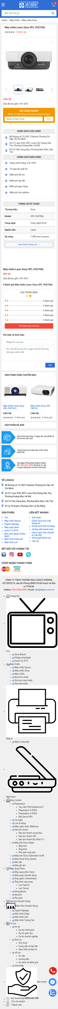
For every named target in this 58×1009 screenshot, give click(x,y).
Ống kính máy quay (22, 882)
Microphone (19, 891)
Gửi (49, 118)
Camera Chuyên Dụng (18, 901)
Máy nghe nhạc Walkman (25, 826)
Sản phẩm (8, 512)
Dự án (16, 926)
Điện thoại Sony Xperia (24, 859)
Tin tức (11, 923)
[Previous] (6, 89)
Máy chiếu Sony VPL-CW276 (41, 407)
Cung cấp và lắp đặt (28, 946)
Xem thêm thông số (29, 244)
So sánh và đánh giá (28, 962)
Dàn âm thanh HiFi (27, 836)
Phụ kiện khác (20, 683)
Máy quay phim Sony (23, 872)
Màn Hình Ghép (20, 913)
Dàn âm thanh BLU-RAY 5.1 (31, 839)
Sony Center (13, 800)
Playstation (18, 804)
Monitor (17, 894)
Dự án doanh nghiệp (28, 936)
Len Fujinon (24, 885)
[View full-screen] (51, 42)
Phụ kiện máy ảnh (27, 852)
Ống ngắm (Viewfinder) (24, 878)
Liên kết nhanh (39, 512)
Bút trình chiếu (20, 677)
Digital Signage (20, 910)
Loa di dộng (19, 823)
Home (4, 20)
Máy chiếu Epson (21, 667)
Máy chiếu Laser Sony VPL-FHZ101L (13, 407)
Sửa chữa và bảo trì (28, 949)
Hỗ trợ (16, 952)
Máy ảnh (23, 846)
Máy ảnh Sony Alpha (23, 842)
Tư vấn (22, 956)
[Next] (51, 89)
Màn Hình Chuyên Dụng (22, 906)
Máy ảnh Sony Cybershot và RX (28, 855)
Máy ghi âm (19, 865)
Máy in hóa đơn (20, 742)
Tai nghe (17, 820)
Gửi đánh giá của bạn (29, 326)
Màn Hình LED (20, 917)
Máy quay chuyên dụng (24, 875)
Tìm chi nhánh (15, 1001)
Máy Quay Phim (15, 868)
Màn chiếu (18, 674)
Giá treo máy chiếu (22, 680)
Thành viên (14, 1005)
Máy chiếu (14, 20)
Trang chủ (13, 596)
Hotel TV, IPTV (20, 661)
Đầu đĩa (17, 862)
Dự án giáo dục (26, 933)
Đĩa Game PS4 (25, 816)
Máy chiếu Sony (29, 20)
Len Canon (24, 888)
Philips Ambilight (21, 657)
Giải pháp (18, 965)
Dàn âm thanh (20, 829)
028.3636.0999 (19, 589)
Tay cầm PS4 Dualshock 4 (31, 807)
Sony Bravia (19, 654)
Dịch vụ (16, 939)
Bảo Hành (26, 982)
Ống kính (23, 849)
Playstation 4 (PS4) (28, 813)
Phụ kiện (17, 898)
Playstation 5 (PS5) (28, 810)
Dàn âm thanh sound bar (30, 833)
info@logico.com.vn (44, 589)
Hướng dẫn (24, 959)
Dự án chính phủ (26, 930)
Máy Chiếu (13, 664)
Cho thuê (23, 943)
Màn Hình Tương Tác (23, 920)
